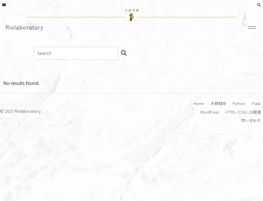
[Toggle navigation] (252, 29)
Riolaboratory (24, 27)
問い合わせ (251, 120)
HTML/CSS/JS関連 (243, 112)
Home (198, 103)
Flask (256, 103)
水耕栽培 (218, 103)
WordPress (209, 112)
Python (239, 103)
